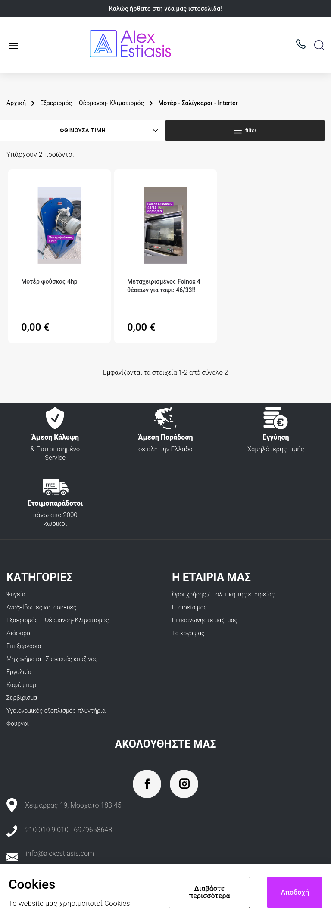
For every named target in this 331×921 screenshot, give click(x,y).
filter (250, 130)
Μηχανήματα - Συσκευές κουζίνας (52, 659)
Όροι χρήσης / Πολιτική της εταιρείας (223, 594)
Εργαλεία (18, 671)
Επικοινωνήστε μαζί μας (204, 620)
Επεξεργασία (23, 646)
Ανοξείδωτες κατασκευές (41, 607)
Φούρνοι (17, 723)
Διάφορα (18, 633)
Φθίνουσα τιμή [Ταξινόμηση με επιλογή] (83, 130)
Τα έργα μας (188, 633)
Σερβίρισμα (21, 697)
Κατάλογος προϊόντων (16, 45)
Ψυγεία (15, 594)
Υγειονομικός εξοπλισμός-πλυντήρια (56, 710)
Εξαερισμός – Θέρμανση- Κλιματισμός (57, 620)
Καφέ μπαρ (21, 684)
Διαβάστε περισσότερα (209, 892)
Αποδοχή (295, 892)
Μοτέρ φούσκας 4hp (49, 281)
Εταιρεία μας (189, 607)
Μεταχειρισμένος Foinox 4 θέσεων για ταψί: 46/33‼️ (163, 285)
